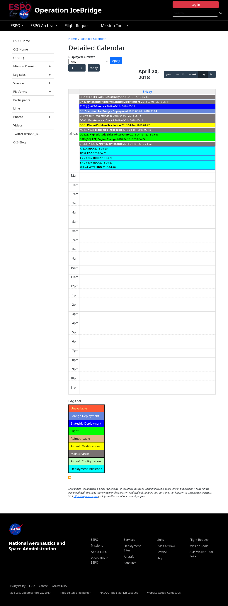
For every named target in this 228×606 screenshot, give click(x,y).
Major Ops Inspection (108, 129)
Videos (18, 125)
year (169, 74)
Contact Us (174, 592)
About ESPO (99, 552)
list (212, 74)
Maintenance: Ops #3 (101, 120)
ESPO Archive (43, 26)
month (180, 74)
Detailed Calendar (93, 39)
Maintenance (104, 115)
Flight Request (78, 25)
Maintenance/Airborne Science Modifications (112, 101)
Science (32, 84)
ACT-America (98, 106)
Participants (21, 100)
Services (129, 540)
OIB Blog (19, 142)
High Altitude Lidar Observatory (110, 134)
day (202, 74)
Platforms (32, 92)
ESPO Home (21, 41)
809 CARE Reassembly (106, 97)
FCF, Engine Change (104, 139)
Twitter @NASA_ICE (26, 134)
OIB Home (20, 49)
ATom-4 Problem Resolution (103, 125)
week (192, 74)
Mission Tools (114, 26)
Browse (162, 552)
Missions (97, 546)
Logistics (32, 76)
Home (72, 39)
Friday (147, 92)
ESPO (16, 26)
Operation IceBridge (68, 10)
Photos (32, 118)
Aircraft (129, 557)
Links (17, 108)
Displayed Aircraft (81, 57)
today (94, 68)
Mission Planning (32, 67)
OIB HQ (18, 58)
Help (160, 558)
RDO (91, 148)
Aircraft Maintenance (109, 143)
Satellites (130, 563)
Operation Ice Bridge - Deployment (106, 111)
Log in (195, 5)
